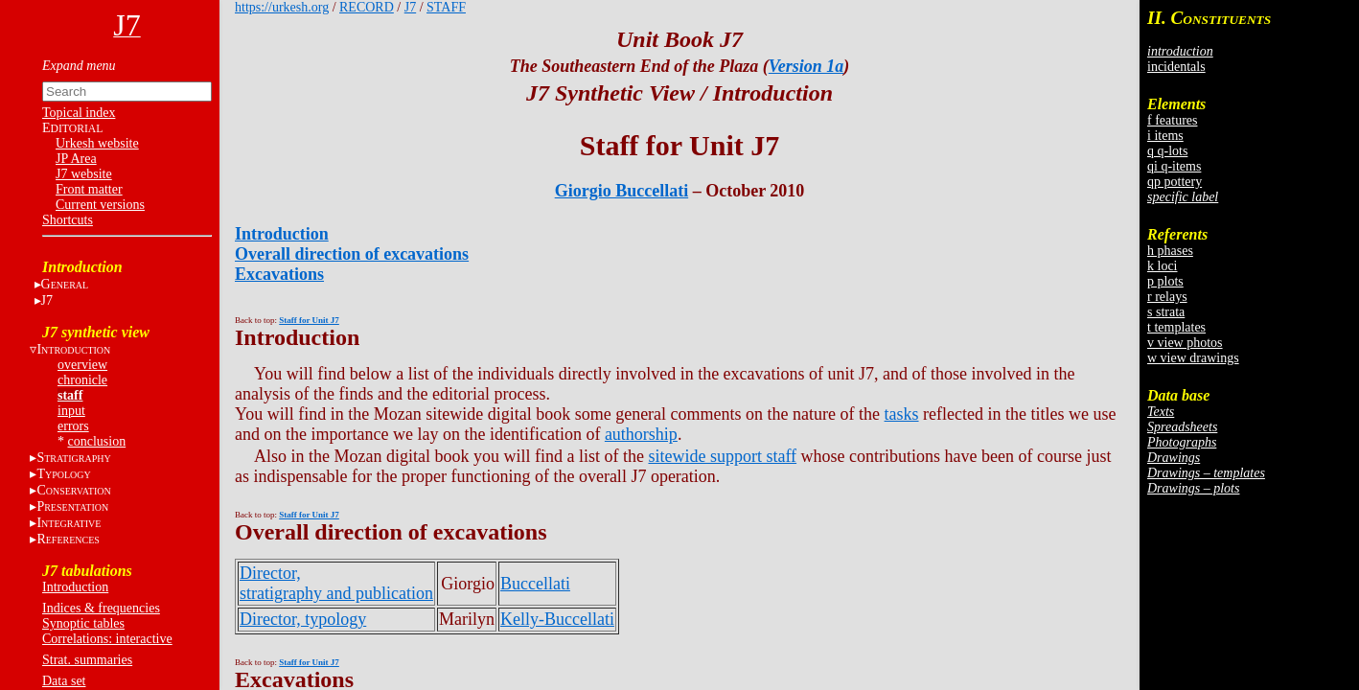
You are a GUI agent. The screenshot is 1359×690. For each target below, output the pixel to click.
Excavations (279, 274)
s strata (1166, 312)
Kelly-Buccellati (557, 619)
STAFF (446, 7)
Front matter (89, 189)
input (71, 410)
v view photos (1185, 342)
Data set (63, 681)
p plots (1165, 281)
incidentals (1176, 66)
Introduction (75, 587)
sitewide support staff (722, 456)
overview (82, 364)
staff (70, 395)
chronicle (82, 380)
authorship (641, 434)
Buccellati (535, 583)
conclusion (97, 441)
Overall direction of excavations (352, 254)
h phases (1170, 250)
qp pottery (1174, 181)
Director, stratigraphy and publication (336, 583)
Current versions (100, 204)
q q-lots (1167, 151)
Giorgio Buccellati (621, 190)
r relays (1167, 296)
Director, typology (303, 619)
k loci (1162, 266)
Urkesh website (97, 143)
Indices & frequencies (101, 608)
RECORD (366, 7)
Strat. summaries (87, 660)
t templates (1176, 327)
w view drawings (1193, 358)
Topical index (78, 112)
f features (1172, 120)
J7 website (84, 174)
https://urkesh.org (282, 7)
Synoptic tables (83, 623)
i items (1165, 135)
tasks (902, 414)
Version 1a (806, 66)
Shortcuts (67, 220)
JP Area (76, 158)
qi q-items (1174, 166)
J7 (47, 300)
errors (73, 426)
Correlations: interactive (107, 639)
